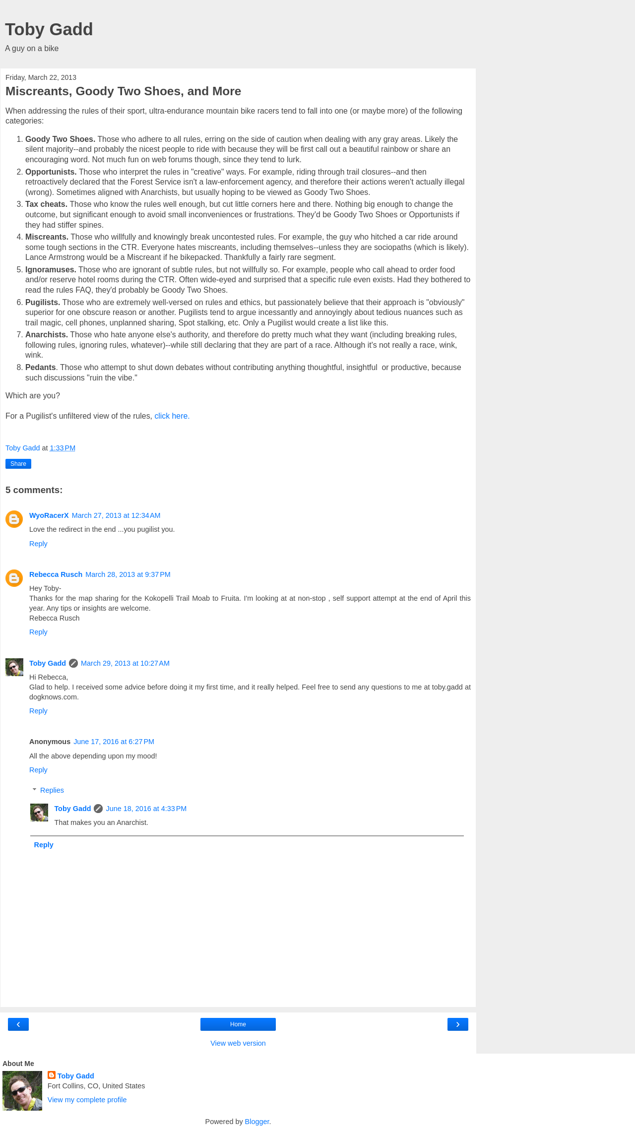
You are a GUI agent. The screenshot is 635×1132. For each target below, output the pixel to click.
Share (18, 463)
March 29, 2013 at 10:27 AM (125, 663)
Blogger (257, 1122)
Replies (52, 790)
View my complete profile (87, 1100)
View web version (238, 1043)
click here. (172, 416)
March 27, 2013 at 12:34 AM (116, 515)
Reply (38, 544)
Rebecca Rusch (55, 574)
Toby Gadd (49, 29)
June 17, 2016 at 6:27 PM (113, 742)
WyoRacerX (49, 515)
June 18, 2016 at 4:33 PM (146, 809)
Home (238, 1024)
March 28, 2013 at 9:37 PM (128, 574)
